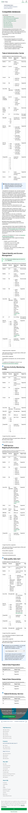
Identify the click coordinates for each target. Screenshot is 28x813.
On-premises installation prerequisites (10, 6)
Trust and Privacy (6, 767)
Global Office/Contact (7, 795)
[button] (24, 651)
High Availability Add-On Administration (17, 229)
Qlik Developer (6, 731)
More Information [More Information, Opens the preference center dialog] (14, 811)
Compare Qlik (5, 772)
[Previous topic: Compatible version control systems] (7, 721)
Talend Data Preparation (7, 24)
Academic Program (7, 789)
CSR (4, 785)
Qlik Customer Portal (7, 736)
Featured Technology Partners (9, 773)
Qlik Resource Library (7, 737)
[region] (14, 806)
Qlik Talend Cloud (6, 746)
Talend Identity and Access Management (11, 18)
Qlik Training (5, 733)
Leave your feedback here (9, 716)
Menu (26, 2)
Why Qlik (4, 763)
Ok (13, 809)
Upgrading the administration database (10, 363)
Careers (4, 792)
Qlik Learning (5, 734)
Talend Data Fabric (6, 748)
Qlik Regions (5, 777)
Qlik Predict (5, 756)
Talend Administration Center (8, 16)
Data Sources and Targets (8, 775)
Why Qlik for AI (6, 770)
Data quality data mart (7, 22)
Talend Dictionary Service (8, 26)
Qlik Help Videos (6, 729)
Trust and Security (6, 765)
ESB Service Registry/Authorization (9, 21)
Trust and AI (5, 768)
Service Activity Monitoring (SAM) (9, 19)
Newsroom (5, 794)
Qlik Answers (5, 755)
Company (5, 782)
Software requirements (8, 8)
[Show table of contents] (2, 5)
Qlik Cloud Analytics (7, 753)
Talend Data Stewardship (8, 25)
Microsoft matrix (19, 613)
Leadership (5, 784)
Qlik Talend (5, 745)
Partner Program (6, 790)
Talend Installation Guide (8, 5)
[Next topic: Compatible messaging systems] (20, 721)
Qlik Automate (6, 758)
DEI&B (4, 787)
